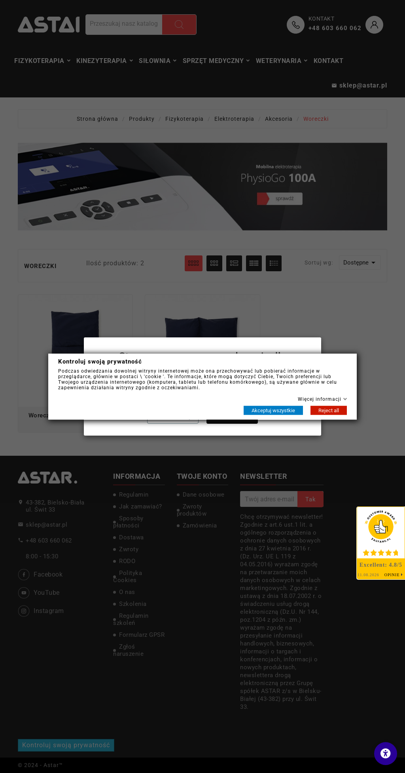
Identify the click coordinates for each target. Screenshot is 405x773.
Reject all (328, 410)
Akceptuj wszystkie (273, 410)
